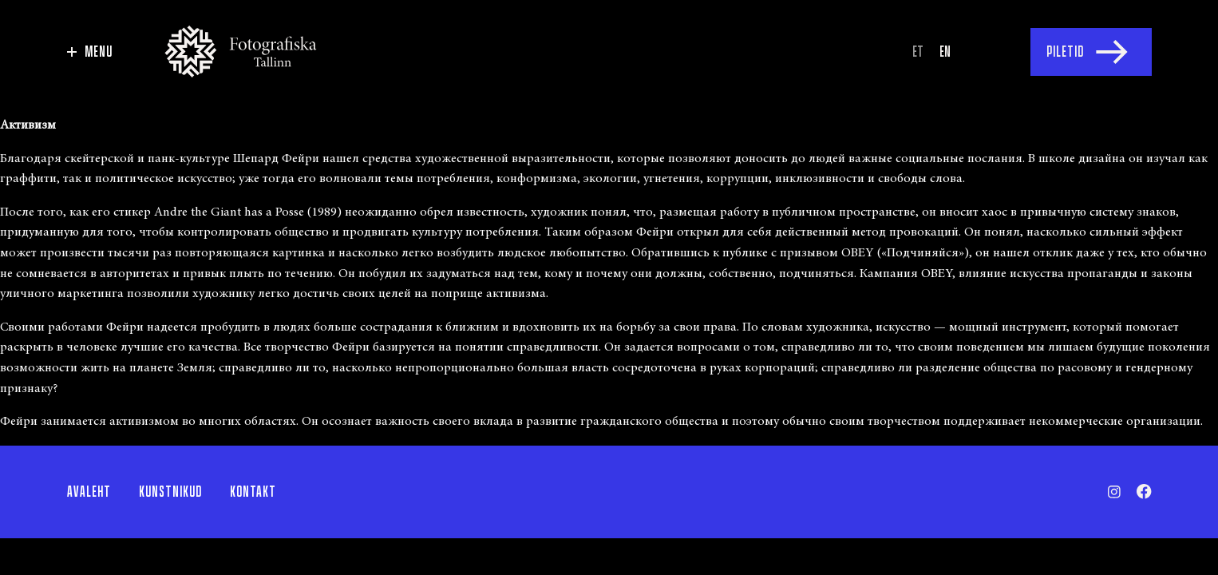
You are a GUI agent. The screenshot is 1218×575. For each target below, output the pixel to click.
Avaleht (89, 492)
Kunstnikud (170, 492)
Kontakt (253, 492)
